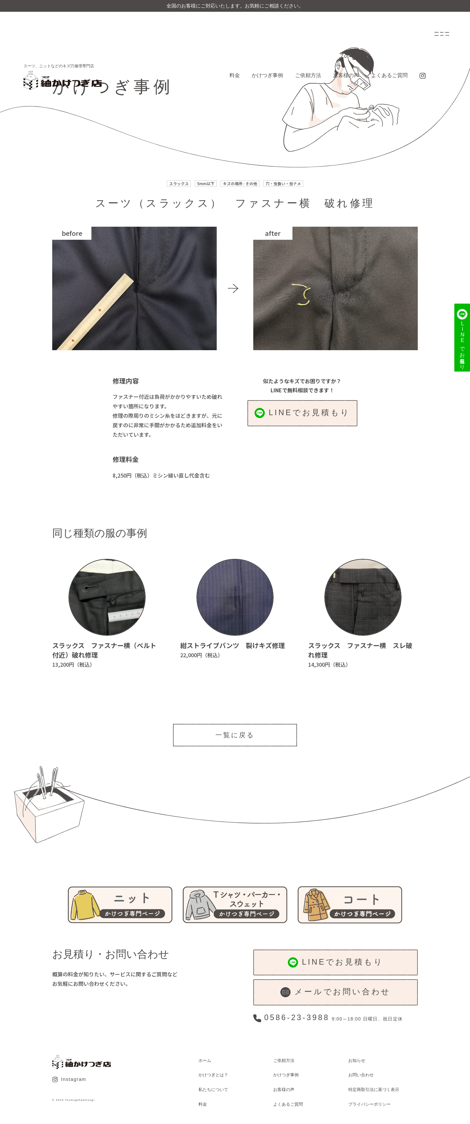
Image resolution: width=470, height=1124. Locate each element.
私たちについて (213, 1089)
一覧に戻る (235, 735)
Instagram (69, 1080)
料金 (234, 75)
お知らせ (356, 1060)
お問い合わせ (361, 1074)
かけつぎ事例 (267, 75)
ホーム (204, 1060)
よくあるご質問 (389, 75)
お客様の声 (346, 75)
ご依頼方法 (308, 75)
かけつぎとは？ (213, 1074)
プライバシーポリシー (369, 1104)
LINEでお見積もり (302, 413)
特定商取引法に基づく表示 (373, 1089)
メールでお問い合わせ (335, 992)
